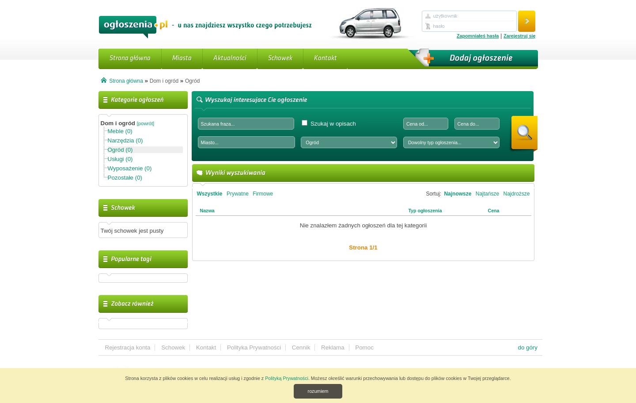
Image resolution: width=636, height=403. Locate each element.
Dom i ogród (164, 81)
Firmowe (263, 194)
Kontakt (325, 58)
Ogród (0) (120, 149)
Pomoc (364, 347)
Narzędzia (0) (125, 140)
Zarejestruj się (519, 35)
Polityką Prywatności (286, 378)
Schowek (280, 58)
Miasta (182, 58)
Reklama (332, 347)
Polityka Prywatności (254, 347)
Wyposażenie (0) (130, 168)
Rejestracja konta (128, 347)
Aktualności (229, 58)
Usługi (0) (120, 159)
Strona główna (130, 58)
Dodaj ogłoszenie (471, 59)
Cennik (301, 347)
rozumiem (318, 391)
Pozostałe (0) (125, 177)
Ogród (192, 81)
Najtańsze (487, 194)
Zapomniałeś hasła (478, 35)
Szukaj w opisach (329, 123)
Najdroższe (516, 194)
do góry (528, 347)
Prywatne (238, 194)
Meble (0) (120, 131)
